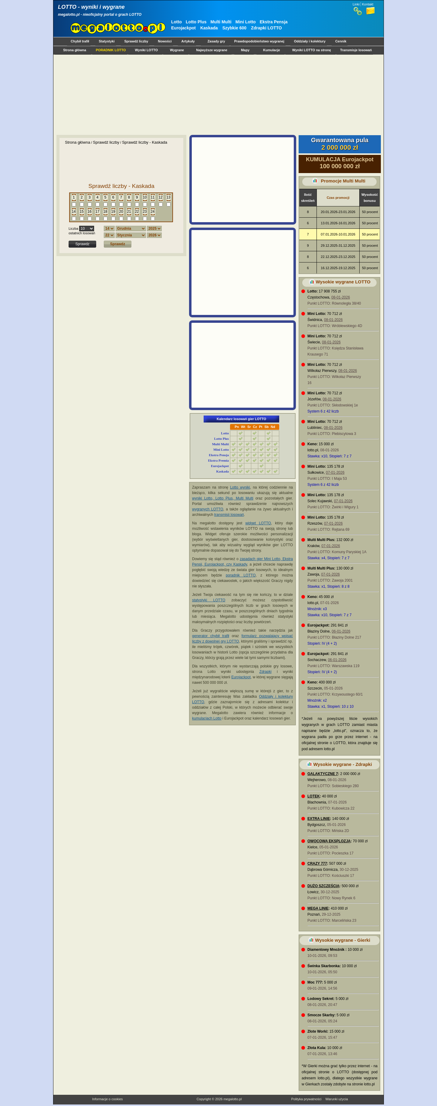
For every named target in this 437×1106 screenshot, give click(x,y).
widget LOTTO (258, 523)
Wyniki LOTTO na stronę (311, 50)
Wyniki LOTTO (146, 50)
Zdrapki (265, 672)
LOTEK (313, 796)
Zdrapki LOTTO (266, 27)
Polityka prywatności (306, 1099)
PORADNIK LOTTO (111, 50)
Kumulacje (271, 50)
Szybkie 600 (234, 27)
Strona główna (74, 50)
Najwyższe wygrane (211, 50)
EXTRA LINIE (318, 819)
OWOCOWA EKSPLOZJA (329, 841)
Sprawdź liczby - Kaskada (144, 142)
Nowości (164, 41)
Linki (356, 4)
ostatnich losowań (82, 233)
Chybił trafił (80, 41)
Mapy (245, 50)
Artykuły (188, 41)
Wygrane (177, 50)
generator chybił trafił (210, 636)
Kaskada (209, 27)
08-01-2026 (340, 297)
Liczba (73, 228)
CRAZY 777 (317, 863)
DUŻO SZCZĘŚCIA (323, 886)
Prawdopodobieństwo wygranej (259, 41)
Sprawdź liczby (136, 41)
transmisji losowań (229, 515)
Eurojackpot (183, 27)
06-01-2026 (341, 631)
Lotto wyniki (240, 487)
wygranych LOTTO (207, 509)
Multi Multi (221, 21)
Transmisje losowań (356, 50)
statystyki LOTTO (208, 600)
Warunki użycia (336, 1099)
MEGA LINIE (318, 908)
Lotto (176, 21)
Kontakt (367, 4)
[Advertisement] (217, 94)
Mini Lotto (245, 21)
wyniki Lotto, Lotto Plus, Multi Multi (222, 498)
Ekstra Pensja (274, 21)
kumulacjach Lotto (207, 718)
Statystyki (107, 41)
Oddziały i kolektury (310, 41)
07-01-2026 (335, 472)
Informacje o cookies (107, 1099)
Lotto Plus (196, 21)
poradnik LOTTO (241, 575)
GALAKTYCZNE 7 (322, 774)
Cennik (341, 41)
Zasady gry (216, 41)
